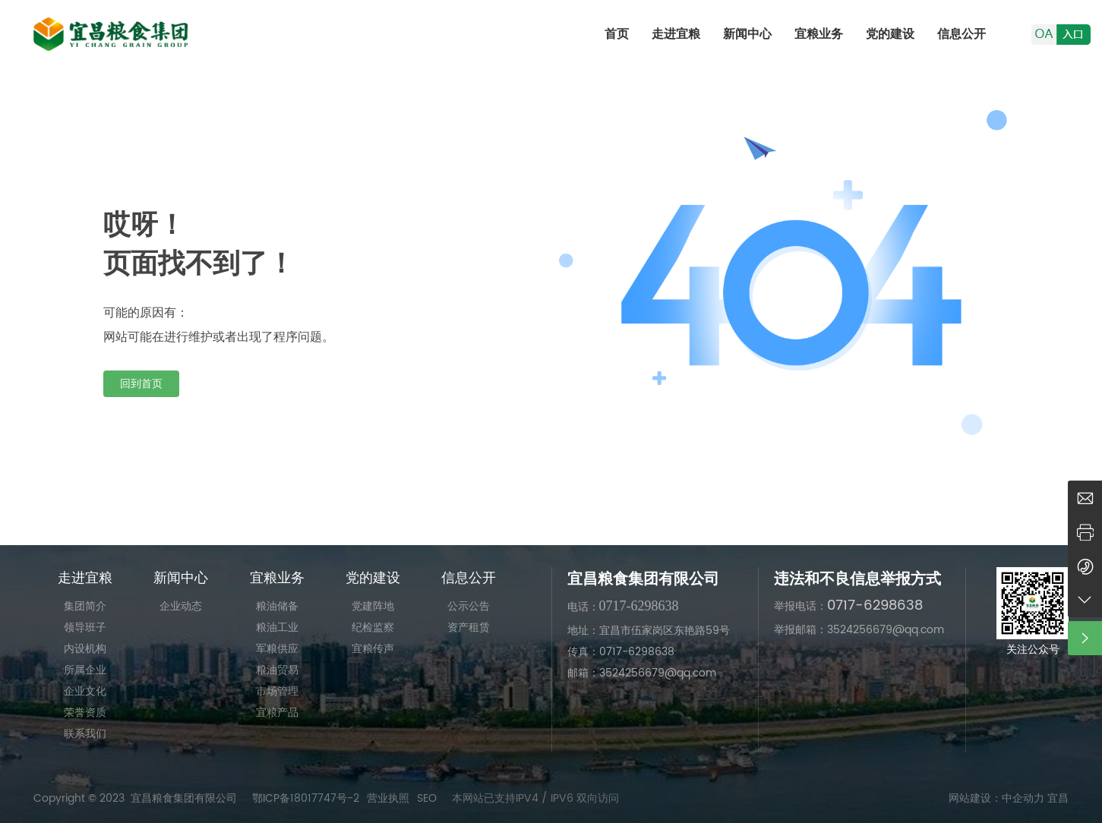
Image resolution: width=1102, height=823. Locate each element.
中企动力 (1023, 798)
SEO (427, 798)
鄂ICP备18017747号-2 (305, 798)
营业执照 (388, 798)
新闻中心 (747, 34)
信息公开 (961, 34)
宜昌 (1058, 798)
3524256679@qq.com (885, 630)
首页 (617, 34)
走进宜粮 (676, 34)
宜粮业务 (818, 34)
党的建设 (890, 34)
